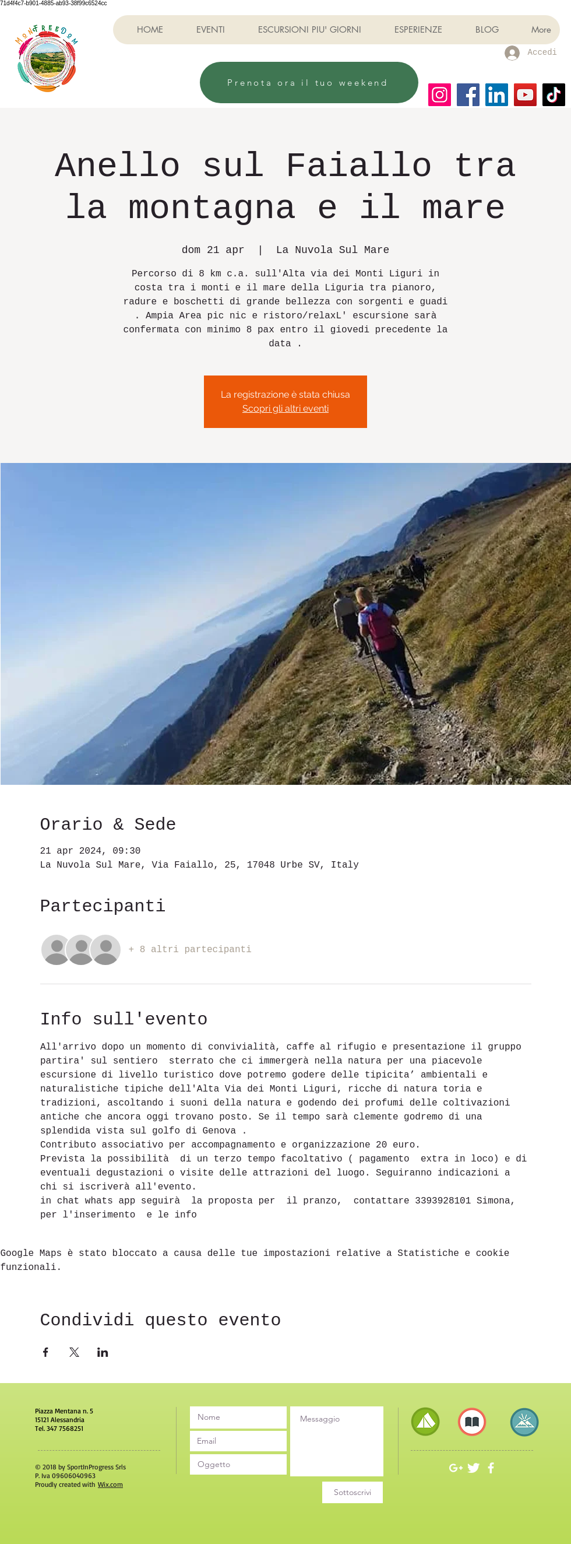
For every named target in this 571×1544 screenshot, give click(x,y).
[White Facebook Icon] (491, 1468)
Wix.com (110, 1484)
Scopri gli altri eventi (285, 408)
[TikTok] (553, 94)
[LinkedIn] (496, 94)
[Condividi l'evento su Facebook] (45, 1352)
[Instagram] (439, 94)
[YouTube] (525, 94)
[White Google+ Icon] (456, 1468)
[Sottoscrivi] (352, 1492)
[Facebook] (468, 94)
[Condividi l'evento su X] (74, 1352)
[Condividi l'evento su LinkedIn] (102, 1352)
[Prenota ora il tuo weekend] (309, 82)
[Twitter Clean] (473, 1468)
